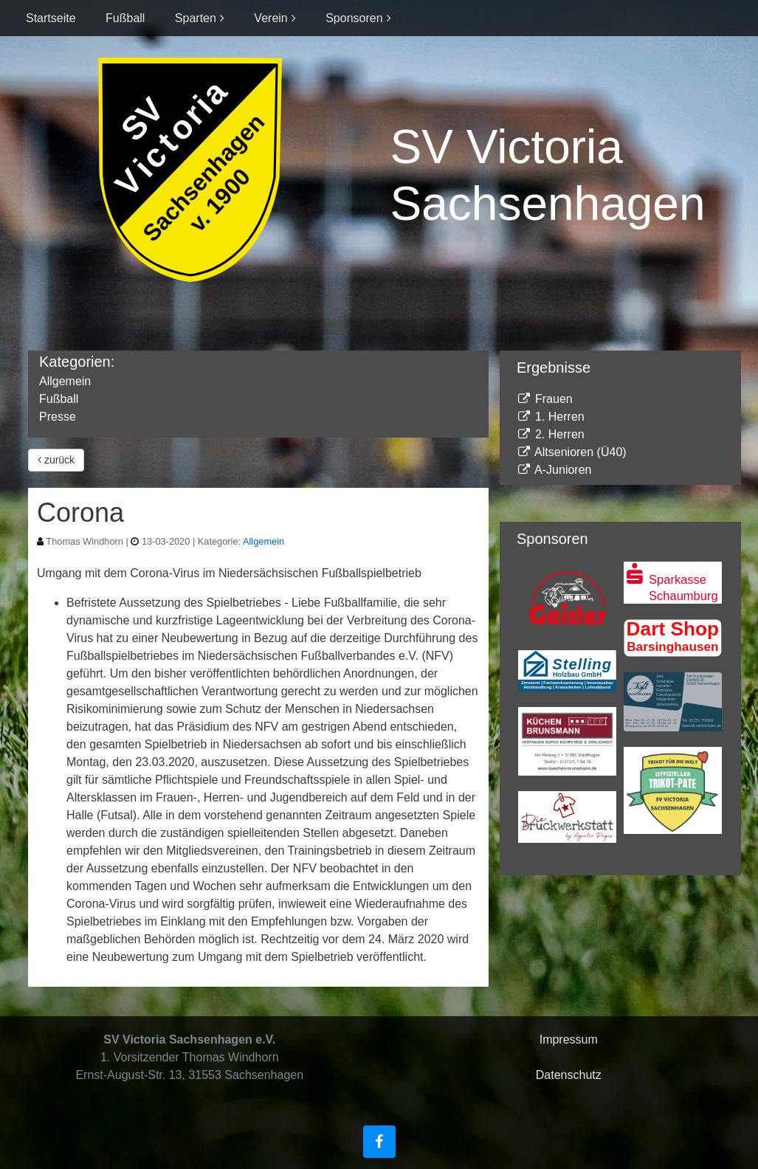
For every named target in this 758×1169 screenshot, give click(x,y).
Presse (57, 416)
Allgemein (65, 381)
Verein (270, 18)
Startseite (51, 18)
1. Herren (551, 416)
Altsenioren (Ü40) (572, 452)
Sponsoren (353, 18)
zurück (56, 460)
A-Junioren (554, 469)
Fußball (125, 18)
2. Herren (551, 434)
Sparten (195, 18)
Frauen (545, 399)
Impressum (569, 1039)
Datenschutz (569, 1075)
